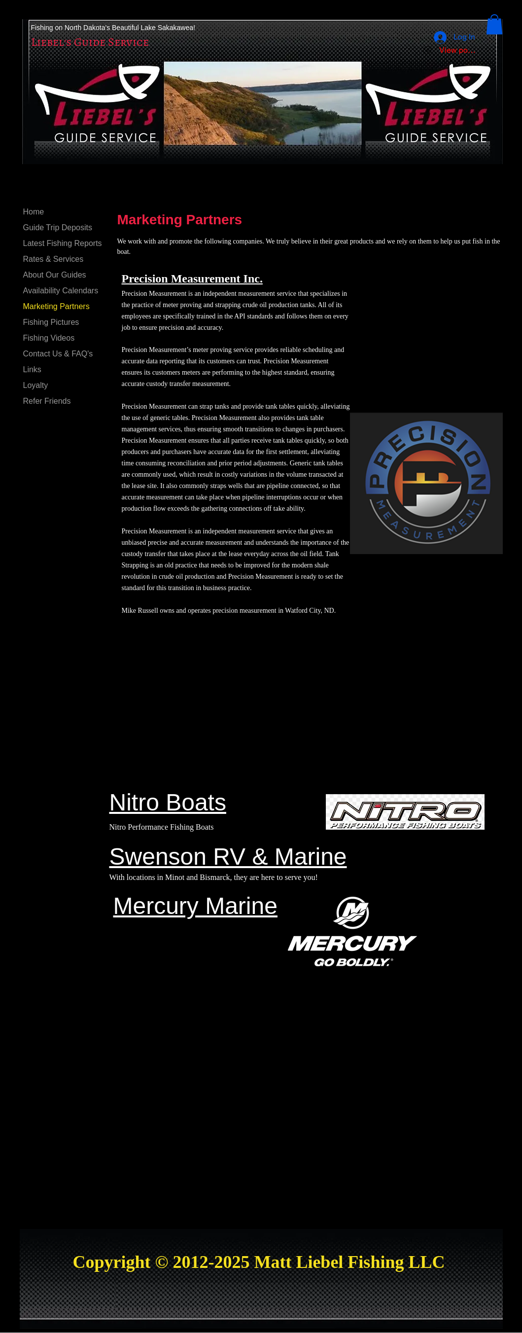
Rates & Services (53, 259)
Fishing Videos (49, 338)
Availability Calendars (61, 290)
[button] (494, 24)
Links (32, 369)
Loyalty (35, 385)
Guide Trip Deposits (58, 227)
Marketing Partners (56, 306)
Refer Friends (47, 401)
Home (33, 212)
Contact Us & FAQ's (58, 354)
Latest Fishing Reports (62, 243)
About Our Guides (54, 275)
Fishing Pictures (51, 322)
